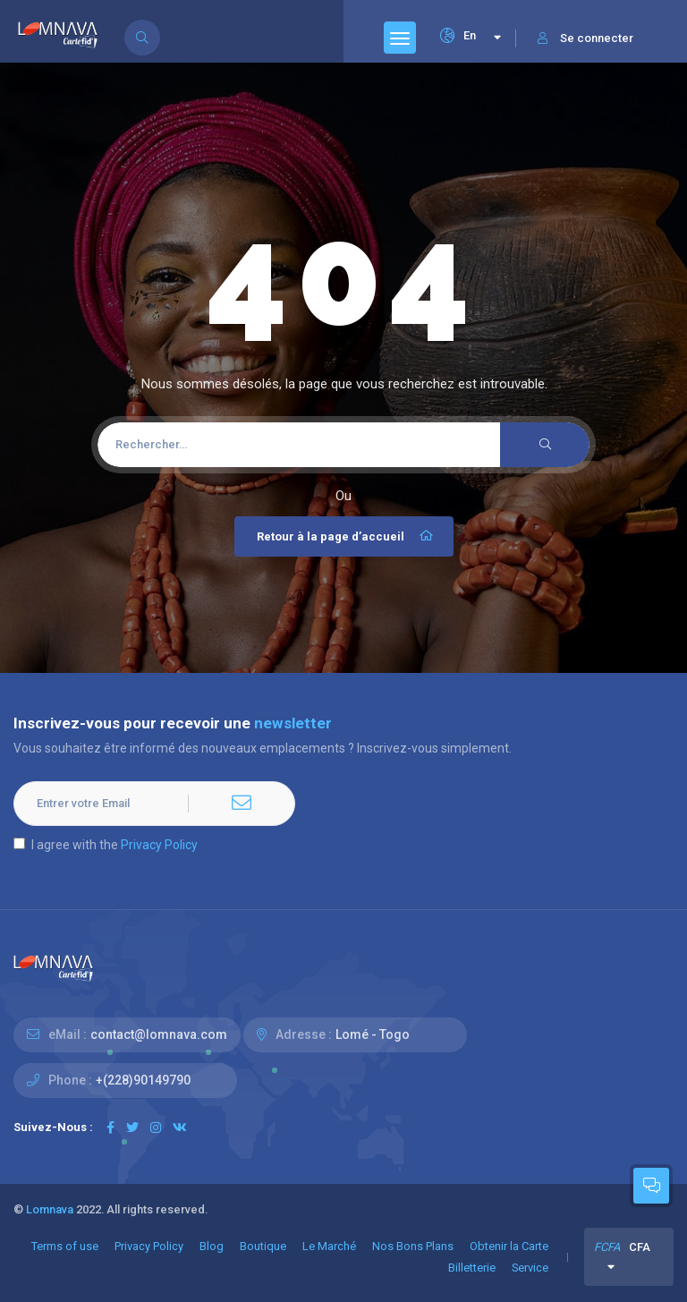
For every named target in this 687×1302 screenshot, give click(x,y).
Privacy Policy (159, 845)
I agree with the (105, 845)
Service (530, 1267)
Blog (211, 1246)
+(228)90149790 (143, 1080)
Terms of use (64, 1246)
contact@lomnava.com (158, 1034)
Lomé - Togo (372, 1034)
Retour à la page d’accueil (346, 536)
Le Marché (329, 1246)
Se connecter (585, 38)
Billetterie (472, 1267)
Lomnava (49, 1209)
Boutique (263, 1246)
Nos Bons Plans (413, 1246)
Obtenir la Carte (509, 1246)
